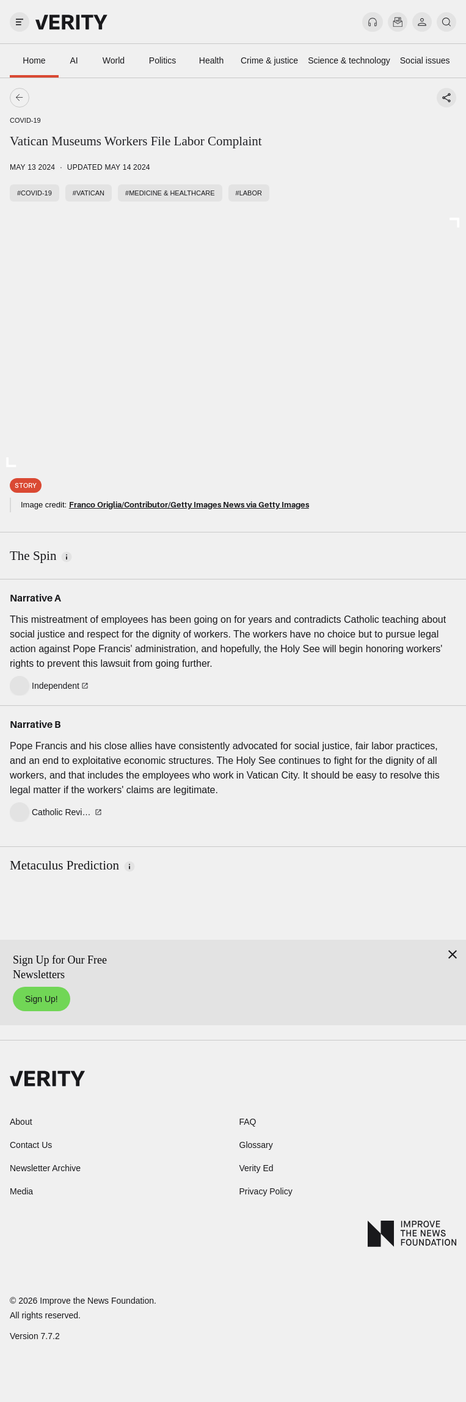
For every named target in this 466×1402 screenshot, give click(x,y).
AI (74, 60)
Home (34, 60)
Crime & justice (269, 60)
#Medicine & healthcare (170, 193)
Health (211, 60)
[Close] (452, 954)
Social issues (425, 60)
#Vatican (88, 193)
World (114, 60)
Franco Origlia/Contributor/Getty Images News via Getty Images (189, 504)
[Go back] (126, 97)
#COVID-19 (34, 193)
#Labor (249, 193)
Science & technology (349, 60)
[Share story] (446, 97)
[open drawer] (19, 22)
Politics (162, 60)
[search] (446, 22)
